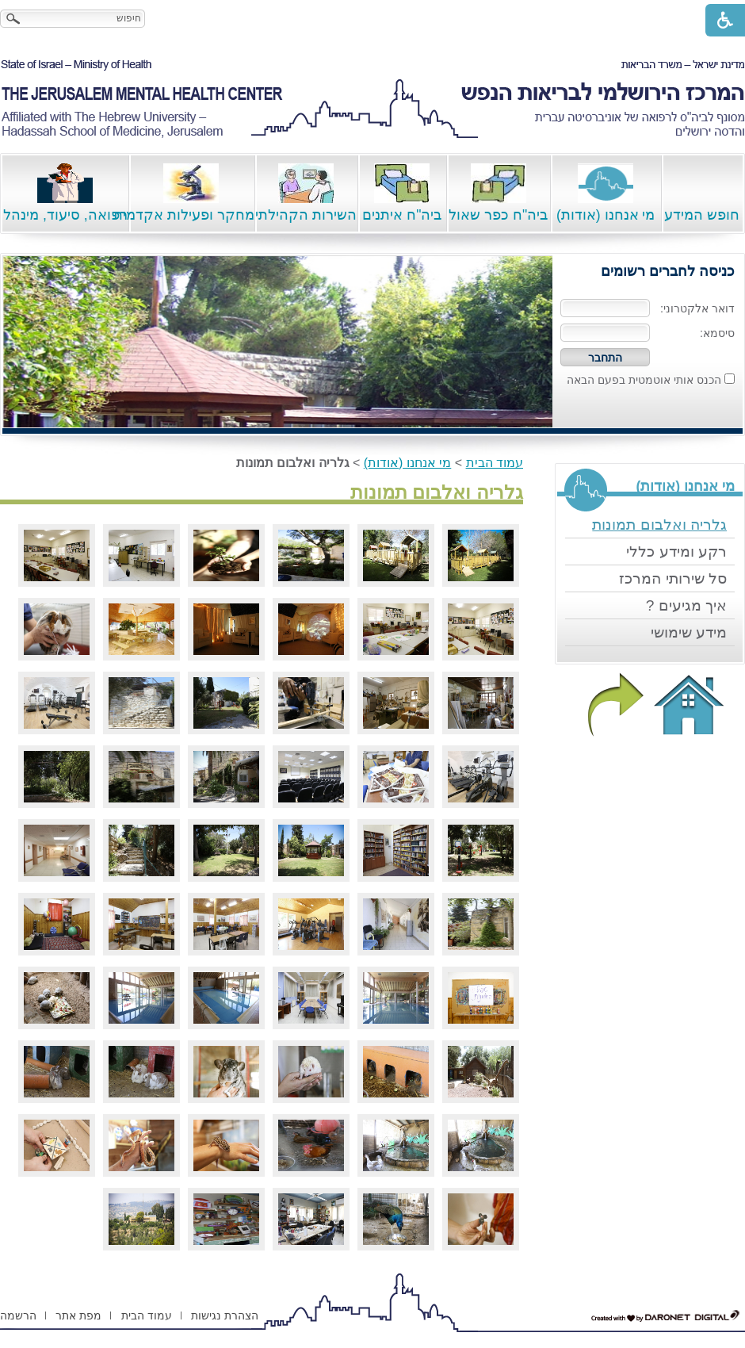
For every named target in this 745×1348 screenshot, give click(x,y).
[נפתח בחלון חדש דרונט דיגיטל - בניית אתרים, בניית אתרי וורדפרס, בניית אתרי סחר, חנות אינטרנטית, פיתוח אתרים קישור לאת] (665, 1316)
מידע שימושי (689, 632)
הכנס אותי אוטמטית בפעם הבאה (644, 379)
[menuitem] (650, 524)
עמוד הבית (494, 462)
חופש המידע (701, 193)
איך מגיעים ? (686, 605)
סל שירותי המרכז (673, 578)
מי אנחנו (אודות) (605, 193)
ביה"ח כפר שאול (498, 193)
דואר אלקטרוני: (697, 308)
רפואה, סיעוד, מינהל (65, 193)
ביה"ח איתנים (401, 193)
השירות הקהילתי (306, 193)
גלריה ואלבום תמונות (659, 524)
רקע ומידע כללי (676, 551)
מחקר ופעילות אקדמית (191, 193)
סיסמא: (717, 333)
